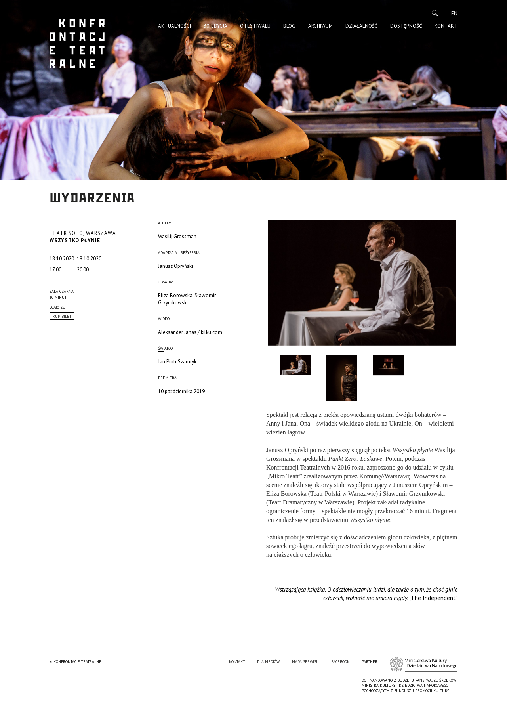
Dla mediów (268, 661)
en (454, 13)
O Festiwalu (255, 26)
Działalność (361, 26)
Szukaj (435, 13)
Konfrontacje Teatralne (77, 44)
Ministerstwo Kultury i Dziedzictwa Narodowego (423, 664)
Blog (289, 26)
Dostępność (406, 26)
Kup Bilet (62, 316)
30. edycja (215, 26)
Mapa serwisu (305, 661)
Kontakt (446, 26)
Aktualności (174, 26)
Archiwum (320, 26)
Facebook (340, 661)
